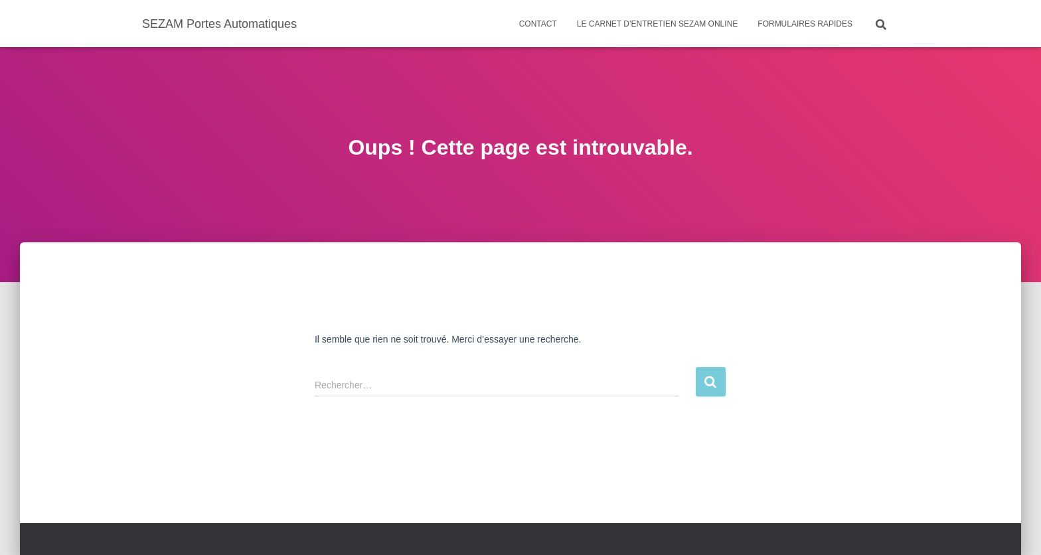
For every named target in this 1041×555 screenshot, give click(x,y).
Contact (538, 24)
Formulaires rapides (805, 24)
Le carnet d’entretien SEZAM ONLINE (657, 24)
